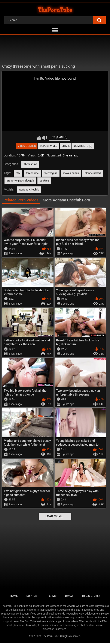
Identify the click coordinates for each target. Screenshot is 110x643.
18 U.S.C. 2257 (91, 595)
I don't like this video (44, 138)
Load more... (55, 516)
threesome (32, 173)
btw (18, 173)
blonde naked (93, 173)
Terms (51, 595)
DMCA (69, 595)
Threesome (30, 164)
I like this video (39, 138)
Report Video (48, 145)
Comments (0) (83, 145)
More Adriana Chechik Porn (66, 200)
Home (14, 595)
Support (32, 595)
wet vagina (51, 173)
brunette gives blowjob (20, 180)
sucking (44, 180)
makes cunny (71, 173)
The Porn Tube (50, 636)
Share (66, 145)
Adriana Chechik (29, 189)
